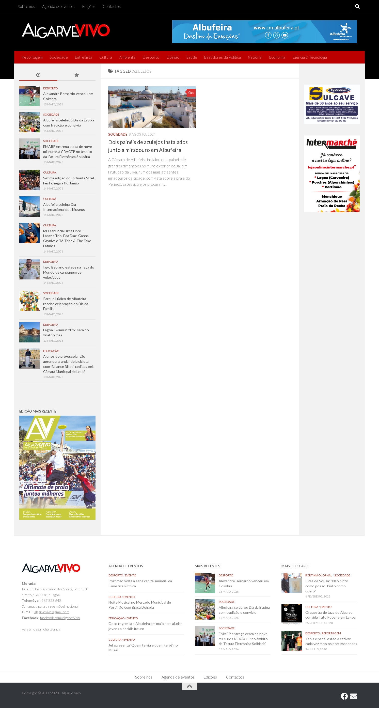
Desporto (151, 57)
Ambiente (127, 57)
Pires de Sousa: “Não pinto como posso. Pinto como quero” (326, 586)
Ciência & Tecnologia (309, 57)
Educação (51, 351)
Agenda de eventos (58, 6)
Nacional (255, 57)
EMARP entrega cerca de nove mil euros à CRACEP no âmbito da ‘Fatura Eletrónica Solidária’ (67, 151)
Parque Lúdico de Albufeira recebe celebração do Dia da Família (65, 303)
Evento (130, 575)
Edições (89, 6)
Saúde (191, 57)
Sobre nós (26, 6)
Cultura (105, 57)
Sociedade (59, 57)
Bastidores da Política (222, 57)
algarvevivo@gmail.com (51, 612)
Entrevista (83, 57)
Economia (277, 57)
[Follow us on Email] (353, 696)
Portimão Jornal (318, 575)
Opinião (172, 57)
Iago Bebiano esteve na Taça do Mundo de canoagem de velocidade (68, 272)
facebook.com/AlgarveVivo (60, 618)
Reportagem (32, 57)
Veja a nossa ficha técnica (41, 629)
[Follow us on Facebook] (344, 696)
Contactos (112, 6)
